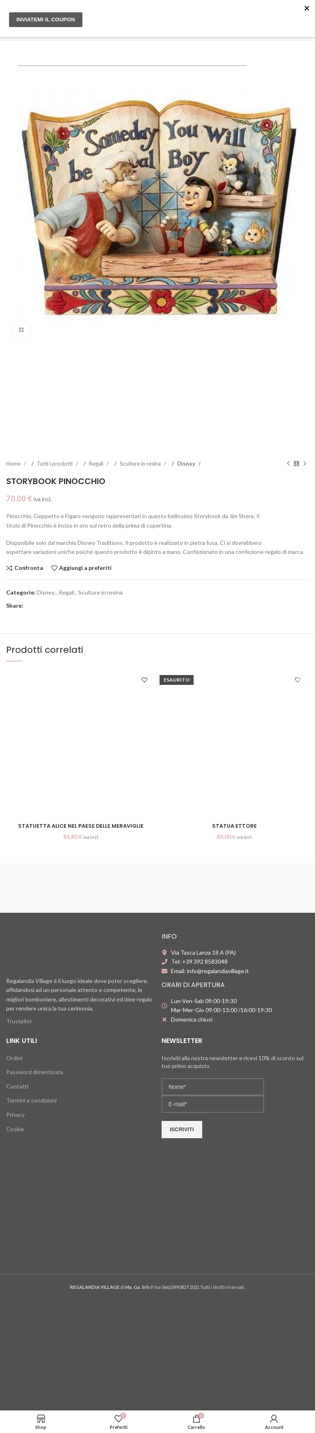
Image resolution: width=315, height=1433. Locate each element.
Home (14, 463)
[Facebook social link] (29, 606)
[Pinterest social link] (45, 606)
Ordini (14, 1057)
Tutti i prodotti (55, 463)
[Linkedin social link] (54, 606)
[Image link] (57, 949)
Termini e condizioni (31, 1100)
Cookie (15, 1128)
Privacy (15, 1114)
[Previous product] (288, 464)
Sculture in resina (141, 463)
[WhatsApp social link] (62, 606)
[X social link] (37, 606)
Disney (186, 463)
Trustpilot (19, 1020)
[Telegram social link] (70, 606)
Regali (97, 463)
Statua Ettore (234, 826)
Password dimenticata (34, 1071)
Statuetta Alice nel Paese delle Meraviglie (80, 826)
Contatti (17, 1086)
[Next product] (305, 464)
